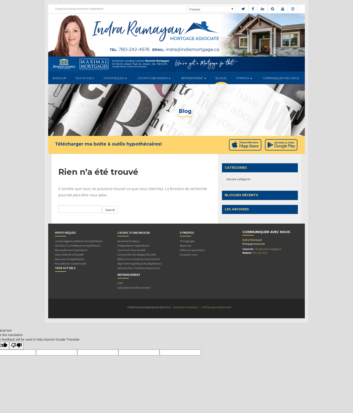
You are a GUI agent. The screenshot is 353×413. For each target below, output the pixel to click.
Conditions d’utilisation (185, 307)
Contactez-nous (188, 254)
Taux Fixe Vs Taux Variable (131, 250)
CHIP (120, 283)
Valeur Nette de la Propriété (69, 254)
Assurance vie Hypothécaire (69, 259)
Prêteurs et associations (192, 250)
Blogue (220, 78)
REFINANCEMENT (193, 78)
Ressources (185, 245)
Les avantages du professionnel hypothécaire (78, 241)
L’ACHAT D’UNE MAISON (154, 78)
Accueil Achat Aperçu (129, 241)
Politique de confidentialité (216, 307)
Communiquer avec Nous (280, 78)
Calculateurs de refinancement (134, 287)
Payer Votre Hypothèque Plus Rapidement (140, 263)
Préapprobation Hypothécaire (133, 245)
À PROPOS (244, 78)
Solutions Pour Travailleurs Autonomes (139, 268)
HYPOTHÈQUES (115, 78)
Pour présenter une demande (70, 263)
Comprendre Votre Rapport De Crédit (137, 254)
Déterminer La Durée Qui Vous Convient (139, 259)
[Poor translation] (16, 346)
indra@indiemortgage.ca (267, 249)
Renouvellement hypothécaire (71, 250)
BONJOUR (59, 78)
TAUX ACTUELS (84, 78)
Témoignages (187, 241)
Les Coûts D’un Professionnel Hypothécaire (77, 245)
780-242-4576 (260, 252)
